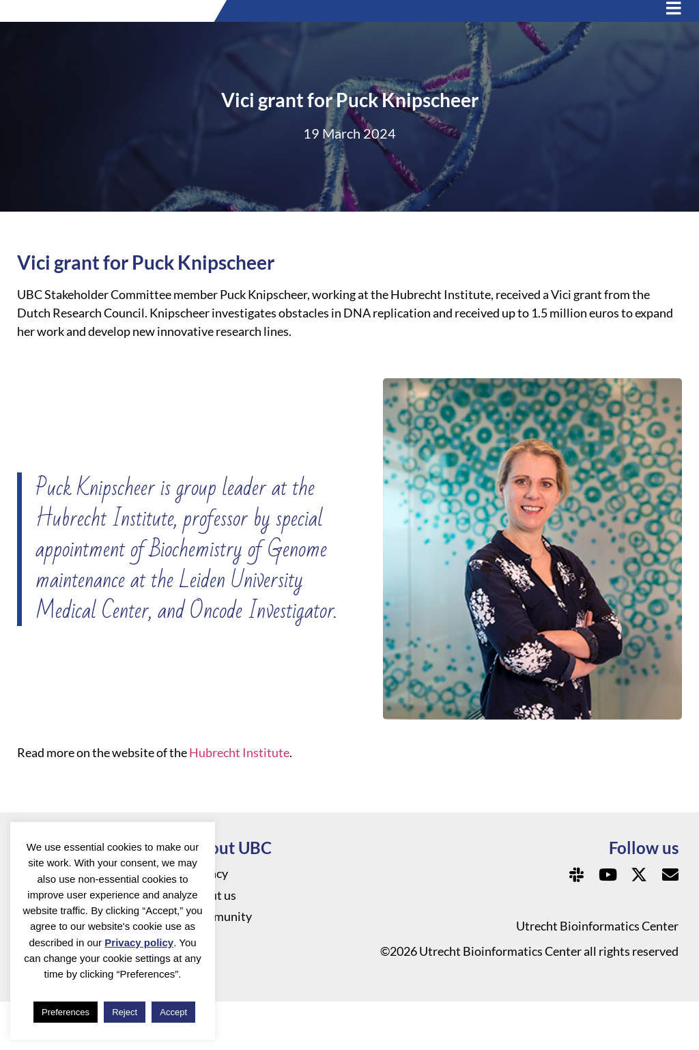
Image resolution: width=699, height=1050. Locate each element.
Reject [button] (124, 1012)
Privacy (208, 923)
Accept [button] (173, 1012)
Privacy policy (138, 942)
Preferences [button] (65, 1012)
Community (220, 966)
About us (212, 944)
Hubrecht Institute (239, 801)
